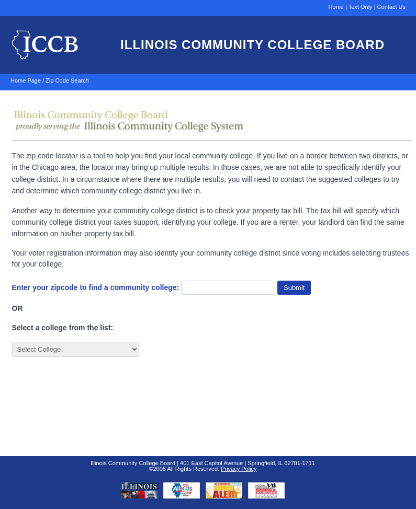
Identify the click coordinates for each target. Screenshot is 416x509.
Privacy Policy (238, 469)
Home (336, 7)
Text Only (360, 7)
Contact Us (391, 7)
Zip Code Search (67, 80)
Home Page (25, 80)
